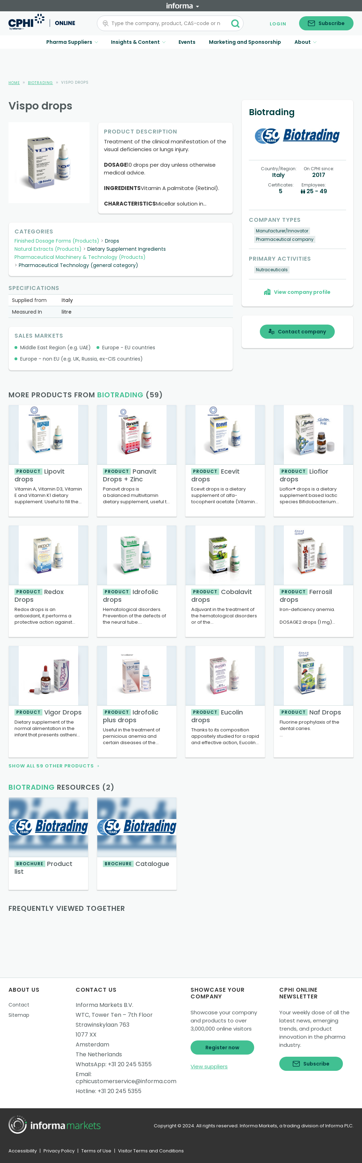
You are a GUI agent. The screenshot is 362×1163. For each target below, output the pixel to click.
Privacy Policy (59, 1150)
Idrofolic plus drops (130, 716)
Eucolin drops (217, 716)
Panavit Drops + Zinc (130, 475)
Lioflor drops (304, 475)
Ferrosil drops (306, 595)
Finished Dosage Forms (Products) (56, 241)
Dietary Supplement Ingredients (126, 249)
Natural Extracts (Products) (48, 249)
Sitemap (18, 1015)
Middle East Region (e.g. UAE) (55, 347)
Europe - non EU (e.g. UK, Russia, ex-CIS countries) (81, 358)
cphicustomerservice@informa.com (126, 1081)
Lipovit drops (39, 475)
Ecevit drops (215, 475)
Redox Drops (39, 595)
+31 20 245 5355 (130, 1064)
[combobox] (166, 23)
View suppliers (209, 1066)
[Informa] (183, 5)
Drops (112, 241)
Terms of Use (96, 1150)
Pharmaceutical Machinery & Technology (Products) (80, 257)
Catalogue (136, 863)
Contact (18, 1004)
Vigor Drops (48, 712)
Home (14, 82)
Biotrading (40, 82)
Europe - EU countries (128, 347)
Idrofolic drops (130, 595)
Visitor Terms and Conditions (151, 1150)
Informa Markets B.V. (104, 1005)
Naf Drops (310, 712)
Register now (222, 1047)
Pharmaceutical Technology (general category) (78, 265)
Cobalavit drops (221, 595)
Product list (43, 867)
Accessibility (22, 1150)
